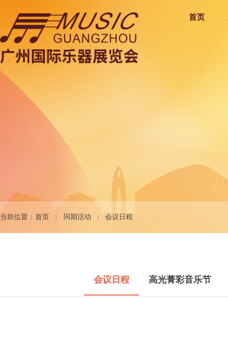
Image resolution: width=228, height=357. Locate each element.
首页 (42, 217)
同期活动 (77, 217)
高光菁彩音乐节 (180, 280)
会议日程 (119, 217)
